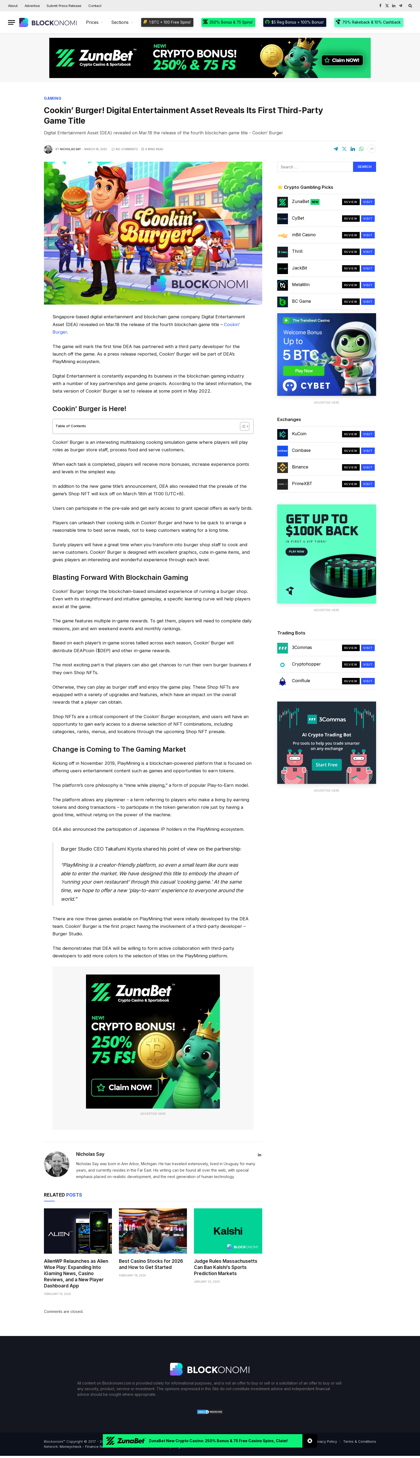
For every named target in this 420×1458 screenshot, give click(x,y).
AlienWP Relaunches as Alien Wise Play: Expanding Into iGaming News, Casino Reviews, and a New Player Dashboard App (76, 1273)
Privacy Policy (325, 1441)
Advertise (32, 5)
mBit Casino (304, 234)
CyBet (298, 218)
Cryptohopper (306, 664)
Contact (94, 5)
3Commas (302, 647)
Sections (120, 22)
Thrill (297, 251)
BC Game (301, 301)
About (13, 5)
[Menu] (11, 22)
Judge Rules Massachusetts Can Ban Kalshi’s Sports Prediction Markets (225, 1267)
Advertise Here (153, 1114)
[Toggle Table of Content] (242, 426)
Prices (92, 22)
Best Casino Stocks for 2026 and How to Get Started (151, 1264)
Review (351, 202)
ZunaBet (306, 202)
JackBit (299, 268)
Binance (300, 467)
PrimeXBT (302, 483)
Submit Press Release (64, 5)
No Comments (125, 149)
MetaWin (301, 284)
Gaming (52, 98)
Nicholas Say (70, 149)
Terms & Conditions (359, 1441)
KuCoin (299, 433)
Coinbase (301, 450)
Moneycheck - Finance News (84, 1446)
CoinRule (301, 680)
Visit (368, 202)
